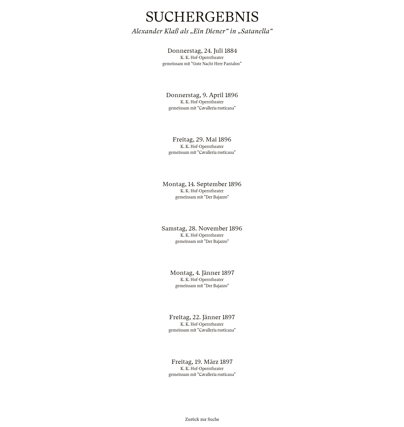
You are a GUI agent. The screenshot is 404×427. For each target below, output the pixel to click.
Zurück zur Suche (202, 419)
